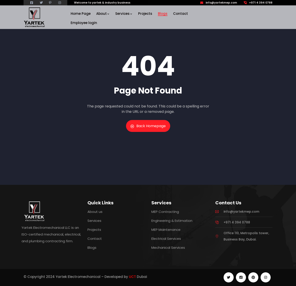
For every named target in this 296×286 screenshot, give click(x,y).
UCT (132, 276)
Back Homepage (148, 126)
